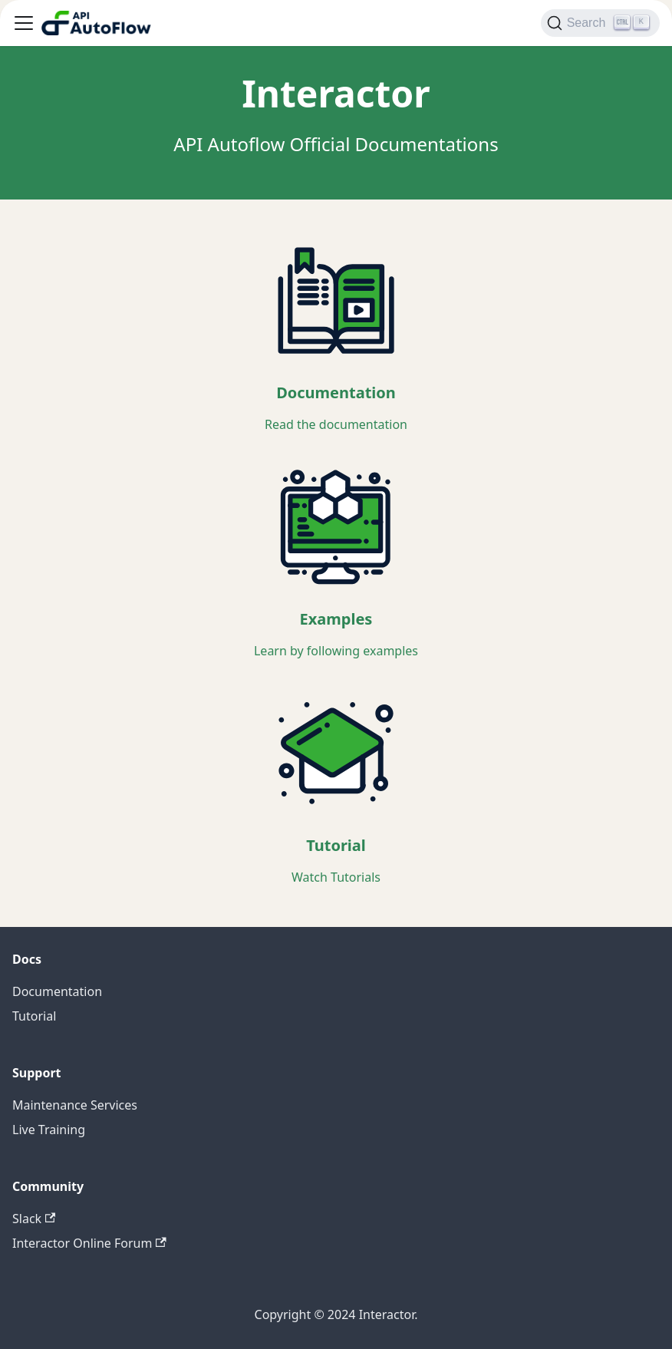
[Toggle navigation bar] (23, 23)
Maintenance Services (74, 1105)
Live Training (48, 1129)
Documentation (57, 991)
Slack (33, 1218)
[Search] (600, 23)
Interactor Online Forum (89, 1243)
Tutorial (34, 1016)
